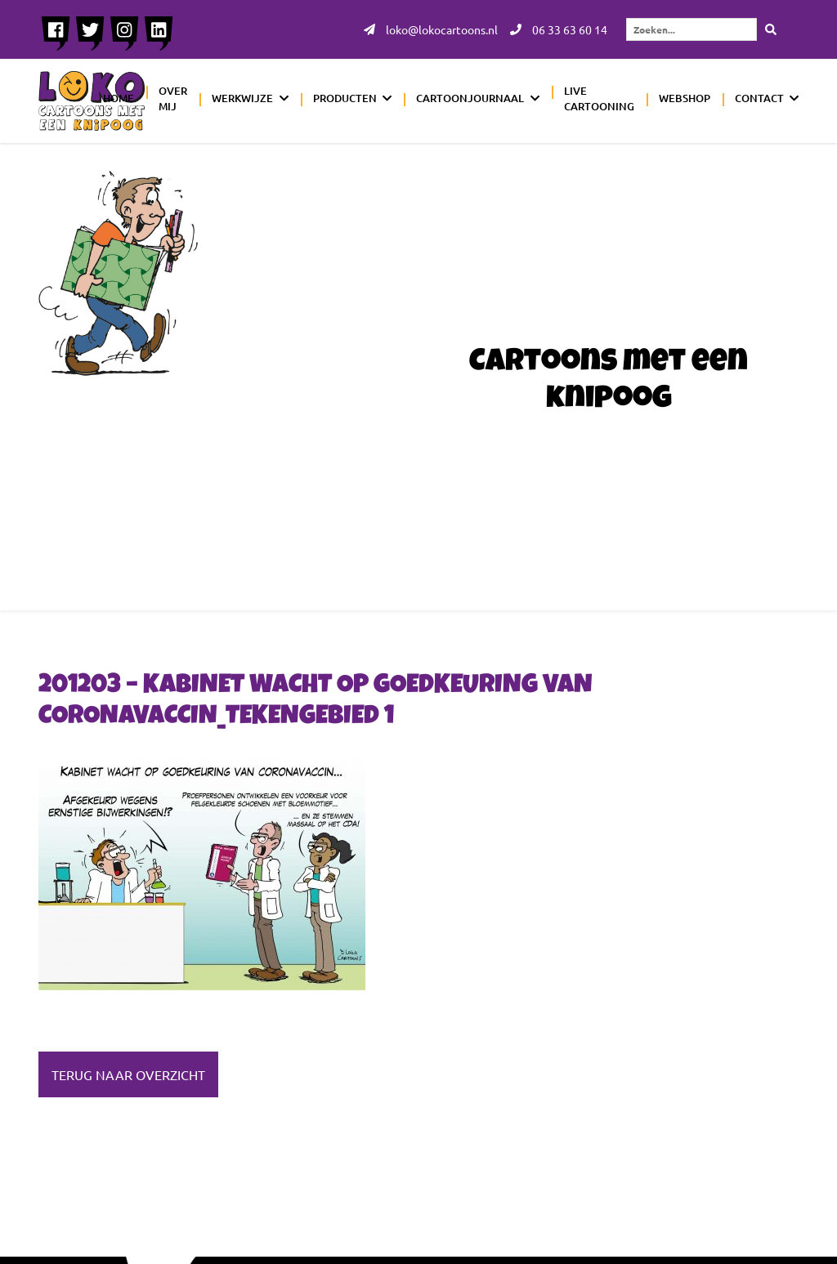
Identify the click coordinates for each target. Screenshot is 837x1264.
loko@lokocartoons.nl (431, 29)
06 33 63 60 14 (558, 29)
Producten (345, 98)
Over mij (173, 98)
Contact (759, 98)
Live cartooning (599, 98)
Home (118, 98)
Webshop (684, 98)
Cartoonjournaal (470, 98)
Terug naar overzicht (128, 1074)
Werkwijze (242, 98)
